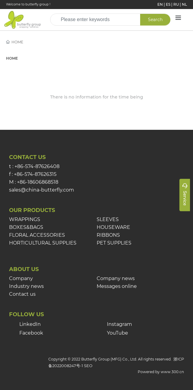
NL (184, 4)
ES (168, 4)
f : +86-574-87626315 (32, 174)
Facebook (31, 333)
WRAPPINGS (24, 219)
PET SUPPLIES (114, 243)
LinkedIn (30, 324)
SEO (88, 365)
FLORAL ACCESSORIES (37, 235)
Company (21, 278)
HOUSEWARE (113, 227)
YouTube (117, 333)
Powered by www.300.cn (161, 372)
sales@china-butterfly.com (41, 190)
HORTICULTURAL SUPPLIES (42, 243)
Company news (116, 278)
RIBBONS (108, 235)
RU (176, 4)
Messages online (117, 286)
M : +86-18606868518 (33, 182)
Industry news (26, 286)
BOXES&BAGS (26, 227)
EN (160, 4)
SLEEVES (108, 219)
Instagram (119, 324)
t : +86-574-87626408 (34, 166)
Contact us (22, 294)
